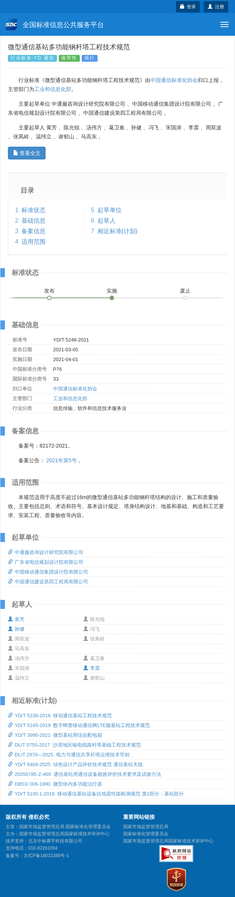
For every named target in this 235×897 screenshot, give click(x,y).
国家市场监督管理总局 (145, 826)
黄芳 (16, 619)
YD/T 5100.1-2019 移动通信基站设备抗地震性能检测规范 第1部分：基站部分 (96, 794)
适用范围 (33, 241)
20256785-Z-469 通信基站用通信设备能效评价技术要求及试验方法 (84, 774)
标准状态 (33, 210)
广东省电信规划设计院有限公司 (45, 562)
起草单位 (110, 210)
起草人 (107, 220)
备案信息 (33, 231)
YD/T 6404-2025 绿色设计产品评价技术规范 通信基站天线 (75, 764)
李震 (91, 668)
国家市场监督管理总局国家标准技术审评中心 (168, 841)
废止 (185, 291)
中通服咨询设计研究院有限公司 (45, 552)
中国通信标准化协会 (174, 80)
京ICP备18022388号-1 (46, 855)
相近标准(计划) (118, 231)
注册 (216, 6)
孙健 (16, 629)
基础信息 (33, 220)
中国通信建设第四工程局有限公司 (48, 581)
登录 (188, 6)
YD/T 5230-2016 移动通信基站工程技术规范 (60, 715)
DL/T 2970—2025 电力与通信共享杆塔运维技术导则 (69, 754)
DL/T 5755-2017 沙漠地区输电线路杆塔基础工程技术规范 (74, 745)
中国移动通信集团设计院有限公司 (48, 572)
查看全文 (27, 153)
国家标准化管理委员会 (145, 833)
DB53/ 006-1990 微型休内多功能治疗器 (55, 784)
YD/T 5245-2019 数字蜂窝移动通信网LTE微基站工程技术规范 (79, 725)
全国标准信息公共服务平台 (55, 24)
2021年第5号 (61, 460)
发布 (49, 291)
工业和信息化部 (52, 89)
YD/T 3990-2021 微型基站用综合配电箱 (55, 735)
